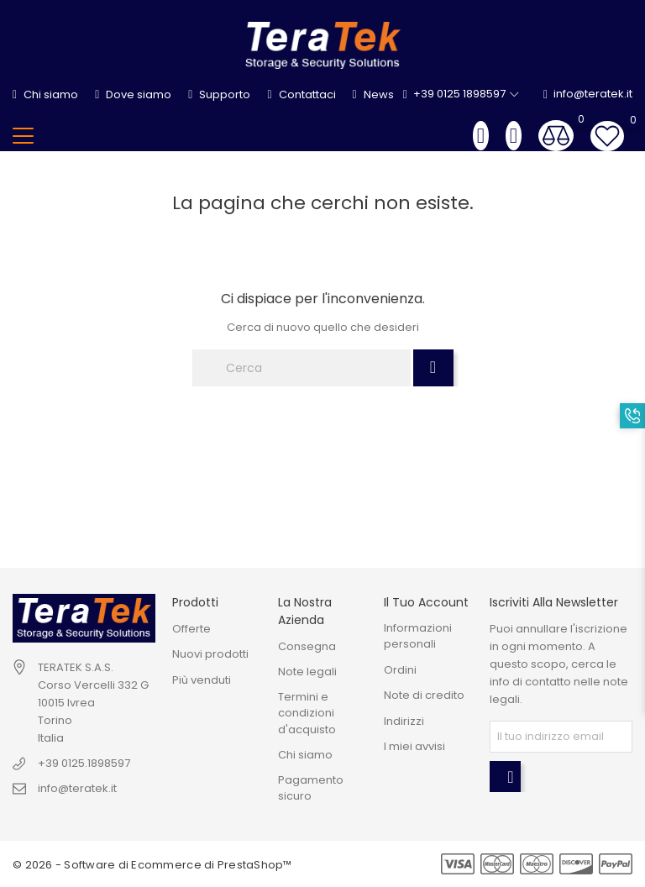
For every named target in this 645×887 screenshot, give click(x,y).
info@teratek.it (587, 94)
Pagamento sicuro (310, 788)
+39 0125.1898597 (84, 763)
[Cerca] (301, 367)
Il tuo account (426, 602)
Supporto (219, 94)
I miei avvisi (414, 746)
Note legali (307, 672)
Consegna (307, 646)
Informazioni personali (418, 636)
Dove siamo (133, 94)
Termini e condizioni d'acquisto (307, 713)
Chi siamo (45, 94)
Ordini (400, 670)
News (373, 94)
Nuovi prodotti (210, 654)
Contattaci (301, 94)
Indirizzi (404, 721)
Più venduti (201, 680)
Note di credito (424, 695)
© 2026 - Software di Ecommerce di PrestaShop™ (152, 865)
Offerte (191, 629)
